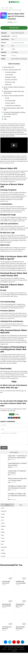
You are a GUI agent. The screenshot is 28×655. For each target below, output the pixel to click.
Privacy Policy (22, 651)
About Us (4, 651)
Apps (7, 7)
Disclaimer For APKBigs (12, 651)
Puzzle (2, 540)
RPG (2, 546)
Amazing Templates (10, 72)
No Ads (7, 98)
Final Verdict (7, 116)
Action (9, 476)
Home (2, 7)
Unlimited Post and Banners (13, 105)
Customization (9, 75)
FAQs (5, 119)
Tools (9, 461)
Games (7, 507)
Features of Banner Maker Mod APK (14, 95)
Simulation (10, 469)
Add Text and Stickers (11, 79)
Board (2, 519)
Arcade (3, 516)
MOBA (2, 534)
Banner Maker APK (9, 67)
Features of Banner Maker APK (12, 70)
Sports (2, 552)
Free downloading (10, 100)
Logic (2, 531)
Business (11, 7)
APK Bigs (9, 22)
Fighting (3, 528)
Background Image (10, 77)
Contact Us (14, 653)
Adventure (3, 513)
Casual (2, 525)
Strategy (3, 555)
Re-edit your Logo (10, 82)
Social (9, 484)
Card (2, 522)
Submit (4, 450)
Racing (2, 543)
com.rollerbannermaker (17, 42)
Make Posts (8, 84)
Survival (3, 558)
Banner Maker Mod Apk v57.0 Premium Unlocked (11, 10)
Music (2, 537)
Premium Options (10, 103)
